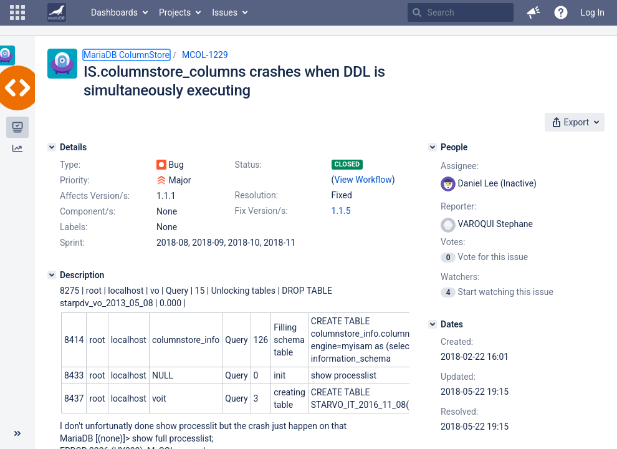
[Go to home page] (56, 12)
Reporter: (458, 206)
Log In (593, 12)
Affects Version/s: (95, 196)
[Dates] (432, 324)
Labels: (73, 227)
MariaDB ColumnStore (127, 55)
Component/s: (87, 211)
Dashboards (114, 12)
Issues (224, 12)
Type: (70, 165)
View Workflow (363, 180)
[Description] (51, 275)
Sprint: (72, 243)
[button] (17, 12)
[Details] (51, 147)
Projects (175, 12)
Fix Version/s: (261, 211)
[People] (432, 147)
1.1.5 (341, 211)
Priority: (75, 180)
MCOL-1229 (205, 55)
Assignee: (460, 166)
